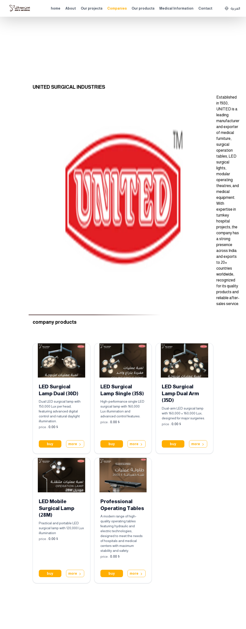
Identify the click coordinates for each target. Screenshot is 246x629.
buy (50, 444)
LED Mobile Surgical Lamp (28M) (56, 508)
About (70, 8)
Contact (205, 8)
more (75, 444)
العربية (232, 8)
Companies (117, 8)
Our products (143, 8)
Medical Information (176, 8)
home (55, 8)
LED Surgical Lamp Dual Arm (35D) (180, 393)
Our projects (91, 8)
